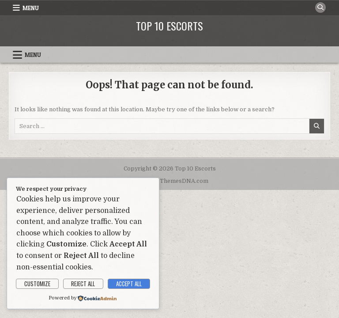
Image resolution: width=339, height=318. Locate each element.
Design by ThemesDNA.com (169, 181)
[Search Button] (320, 7)
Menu (31, 7)
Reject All (83, 283)
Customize (37, 283)
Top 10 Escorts (169, 26)
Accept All (129, 283)
